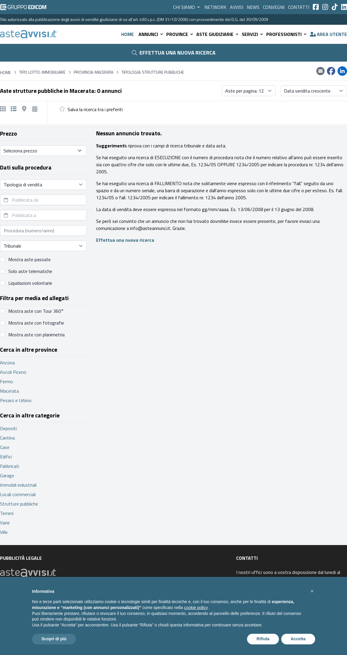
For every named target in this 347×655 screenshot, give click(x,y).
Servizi (253, 34)
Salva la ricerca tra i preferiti (95, 109)
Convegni (273, 7)
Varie (5, 522)
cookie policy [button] (195, 607)
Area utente (328, 34)
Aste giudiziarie (217, 34)
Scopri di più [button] (54, 638)
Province (180, 34)
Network (215, 7)
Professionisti (286, 34)
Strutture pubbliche (19, 503)
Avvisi (236, 7)
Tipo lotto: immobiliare (42, 72)
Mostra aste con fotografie (36, 322)
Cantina (7, 437)
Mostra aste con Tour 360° (36, 311)
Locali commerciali (18, 494)
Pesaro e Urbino (16, 400)
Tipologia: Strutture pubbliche (152, 72)
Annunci (151, 34)
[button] (312, 591)
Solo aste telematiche (30, 271)
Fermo (6, 381)
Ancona (7, 362)
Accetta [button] (298, 638)
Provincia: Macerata (93, 72)
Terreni (7, 513)
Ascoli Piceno (13, 372)
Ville (4, 532)
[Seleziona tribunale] (43, 246)
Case (4, 447)
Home (127, 34)
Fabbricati (9, 466)
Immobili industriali (18, 484)
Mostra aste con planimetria (36, 334)
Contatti (298, 7)
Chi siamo (187, 7)
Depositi (8, 428)
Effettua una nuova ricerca (174, 53)
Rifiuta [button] (262, 638)
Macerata (9, 390)
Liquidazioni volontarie (30, 283)
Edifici (6, 456)
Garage (7, 475)
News (253, 7)
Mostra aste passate (29, 259)
